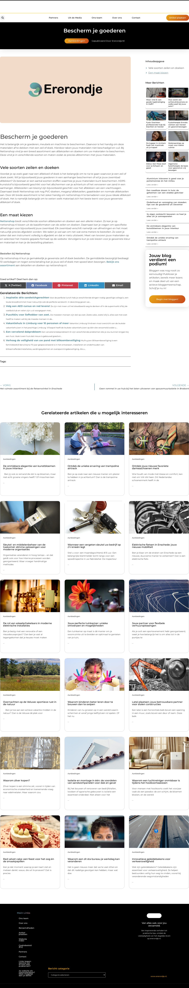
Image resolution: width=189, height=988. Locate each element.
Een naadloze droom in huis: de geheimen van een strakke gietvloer (165, 191)
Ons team (97, 17)
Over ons (117, 17)
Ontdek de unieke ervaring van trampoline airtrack (162, 239)
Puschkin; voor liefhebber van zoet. (28, 314)
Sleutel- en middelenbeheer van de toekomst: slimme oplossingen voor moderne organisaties (24, 547)
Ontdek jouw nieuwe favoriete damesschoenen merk (150, 467)
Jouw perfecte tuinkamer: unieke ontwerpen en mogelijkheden (88, 624)
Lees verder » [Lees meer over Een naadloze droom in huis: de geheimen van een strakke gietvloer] (152, 196)
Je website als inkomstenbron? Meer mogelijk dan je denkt (26, 973)
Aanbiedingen (76, 40)
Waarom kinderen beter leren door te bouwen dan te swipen (90, 703)
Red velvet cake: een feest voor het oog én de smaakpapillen (28, 860)
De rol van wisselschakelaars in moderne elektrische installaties (27, 624)
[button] (2, 17)
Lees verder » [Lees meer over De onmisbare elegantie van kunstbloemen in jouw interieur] (152, 232)
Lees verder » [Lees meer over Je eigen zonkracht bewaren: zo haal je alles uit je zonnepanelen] (152, 220)
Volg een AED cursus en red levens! (28, 306)
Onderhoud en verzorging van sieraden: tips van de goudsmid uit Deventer (167, 203)
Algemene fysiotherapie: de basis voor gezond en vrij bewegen (178, 167)
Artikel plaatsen (23, 933)
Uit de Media (75, 17)
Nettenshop (7, 221)
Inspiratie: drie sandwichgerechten (27, 297)
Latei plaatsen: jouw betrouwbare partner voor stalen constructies (157, 703)
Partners (53, 17)
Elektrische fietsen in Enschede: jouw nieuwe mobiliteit (154, 545)
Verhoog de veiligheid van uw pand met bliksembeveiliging (43, 340)
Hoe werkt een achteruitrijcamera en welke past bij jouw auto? (178, 103)
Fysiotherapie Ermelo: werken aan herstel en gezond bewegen (178, 124)
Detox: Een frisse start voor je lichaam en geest (156, 166)
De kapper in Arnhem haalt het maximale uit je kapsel (156, 145)
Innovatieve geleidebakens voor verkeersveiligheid (151, 860)
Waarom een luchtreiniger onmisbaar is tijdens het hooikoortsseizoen (156, 781)
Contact (136, 17)
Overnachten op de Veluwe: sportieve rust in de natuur (29, 703)
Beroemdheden (26, 928)
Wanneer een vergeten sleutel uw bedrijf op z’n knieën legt (94, 545)
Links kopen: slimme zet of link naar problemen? (25, 963)
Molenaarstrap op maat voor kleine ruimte (176, 145)
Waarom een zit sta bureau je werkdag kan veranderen (94, 860)
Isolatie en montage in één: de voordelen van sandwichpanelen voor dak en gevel (92, 781)
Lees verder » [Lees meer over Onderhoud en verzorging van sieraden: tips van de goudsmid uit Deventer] (152, 208)
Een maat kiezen (158, 72)
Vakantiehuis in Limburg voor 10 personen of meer (37, 323)
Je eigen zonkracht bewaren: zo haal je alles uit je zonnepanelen (166, 215)
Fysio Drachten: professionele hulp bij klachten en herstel (155, 124)
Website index (23, 940)
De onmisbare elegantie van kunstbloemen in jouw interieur (163, 227)
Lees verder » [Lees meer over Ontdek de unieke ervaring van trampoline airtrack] (152, 244)
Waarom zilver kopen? (16, 780)
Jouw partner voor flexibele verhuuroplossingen (148, 624)
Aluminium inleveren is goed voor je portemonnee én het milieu (165, 179)
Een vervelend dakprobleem (23, 331)
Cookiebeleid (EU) (25, 946)
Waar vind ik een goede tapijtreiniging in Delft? (155, 102)
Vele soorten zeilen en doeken (166, 68)
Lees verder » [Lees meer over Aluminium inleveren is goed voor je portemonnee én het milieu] (152, 185)
